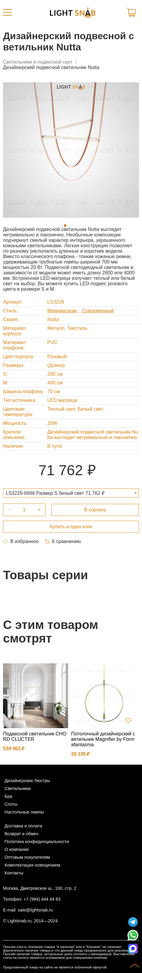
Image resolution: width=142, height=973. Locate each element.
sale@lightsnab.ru (35, 910)
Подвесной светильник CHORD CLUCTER (34, 736)
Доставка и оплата (23, 825)
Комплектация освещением (32, 865)
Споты (11, 804)
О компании (16, 849)
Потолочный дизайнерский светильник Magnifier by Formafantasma (103, 739)
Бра (8, 796)
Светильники (18, 788)
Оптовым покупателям (27, 857)
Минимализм (62, 310)
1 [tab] (65, 225)
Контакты (14, 872)
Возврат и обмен (21, 833)
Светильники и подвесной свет (37, 62)
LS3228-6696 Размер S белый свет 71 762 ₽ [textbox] (55, 493)
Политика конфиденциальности (37, 841)
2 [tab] (71, 225)
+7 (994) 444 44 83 (42, 899)
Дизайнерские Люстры (27, 780)
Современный (98, 310)
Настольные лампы (24, 812)
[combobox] (71, 493)
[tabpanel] (71, 150)
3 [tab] (77, 225)
